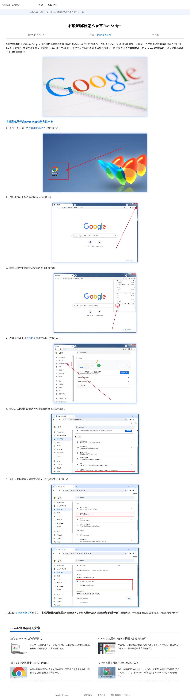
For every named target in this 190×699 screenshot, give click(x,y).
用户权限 (101, 695)
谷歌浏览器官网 (103, 35)
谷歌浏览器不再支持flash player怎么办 (118, 662)
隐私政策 (88, 695)
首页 (40, 5)
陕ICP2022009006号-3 (120, 695)
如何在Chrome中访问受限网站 (26, 638)
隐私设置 (33, 338)
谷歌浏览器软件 (36, 128)
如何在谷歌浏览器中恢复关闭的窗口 (29, 662)
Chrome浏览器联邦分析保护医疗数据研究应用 (122, 638)
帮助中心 (52, 5)
